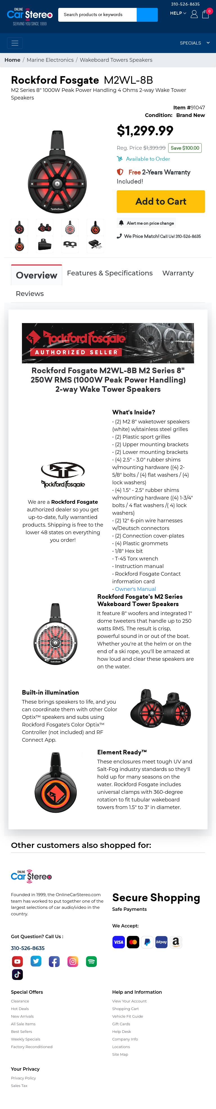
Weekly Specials (25, 1039)
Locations (121, 1046)
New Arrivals (22, 1016)
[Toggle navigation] (15, 43)
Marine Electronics (50, 60)
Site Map (120, 1054)
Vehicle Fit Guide (127, 1016)
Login (194, 14)
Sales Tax (19, 1085)
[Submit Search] (147, 15)
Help (176, 13)
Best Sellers (21, 1031)
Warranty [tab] (178, 273)
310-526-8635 (185, 4)
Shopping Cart (125, 1008)
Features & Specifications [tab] (110, 273)
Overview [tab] (36, 275)
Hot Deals (20, 1008)
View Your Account (129, 1001)
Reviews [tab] (30, 294)
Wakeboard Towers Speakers (116, 60)
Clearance (20, 1001)
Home (12, 60)
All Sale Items (23, 1024)
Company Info (125, 1039)
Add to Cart (160, 201)
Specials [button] (195, 43)
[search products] (97, 15)
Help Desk (121, 1031)
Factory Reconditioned (32, 1046)
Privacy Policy (23, 1078)
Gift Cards (121, 1024)
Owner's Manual (135, 589)
